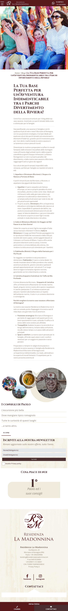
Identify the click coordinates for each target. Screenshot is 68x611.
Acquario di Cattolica (45, 282)
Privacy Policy (33, 567)
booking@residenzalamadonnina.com (34, 557)
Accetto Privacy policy (13, 463)
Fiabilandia (27, 260)
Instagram (40, 577)
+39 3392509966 (36, 555)
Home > (18, 73)
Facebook (27, 577)
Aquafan (20, 187)
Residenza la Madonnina (40, 307)
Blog (23, 73)
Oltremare (34, 204)
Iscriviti (34, 459)
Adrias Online (34, 604)
